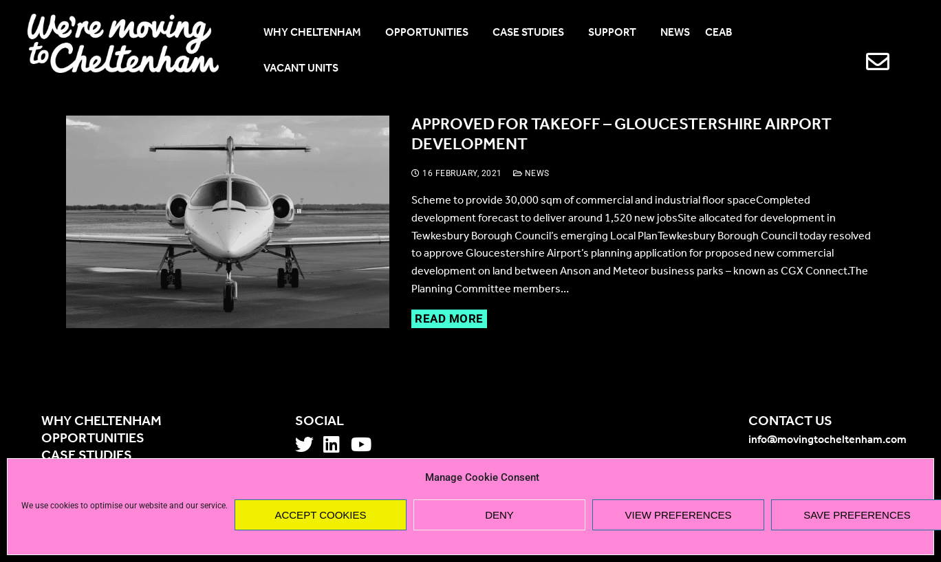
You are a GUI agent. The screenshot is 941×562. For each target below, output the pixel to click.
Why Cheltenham (101, 422)
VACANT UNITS (300, 68)
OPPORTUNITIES (431, 33)
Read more (449, 318)
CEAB (723, 33)
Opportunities (92, 439)
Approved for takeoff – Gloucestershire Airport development (621, 135)
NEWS (675, 33)
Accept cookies (320, 515)
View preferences (678, 515)
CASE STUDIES (533, 33)
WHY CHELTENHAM (316, 33)
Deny (499, 515)
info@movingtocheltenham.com (827, 440)
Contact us (790, 422)
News (531, 173)
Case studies (86, 456)
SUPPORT (616, 33)
